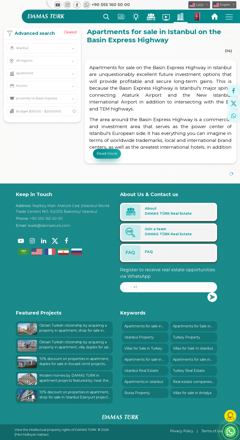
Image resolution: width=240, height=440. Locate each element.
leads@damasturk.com (49, 225)
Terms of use (212, 431)
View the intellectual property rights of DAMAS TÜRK (55, 430)
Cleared (70, 32)
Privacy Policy (181, 431)
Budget (38, 111)
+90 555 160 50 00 (46, 218)
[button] (224, 4)
